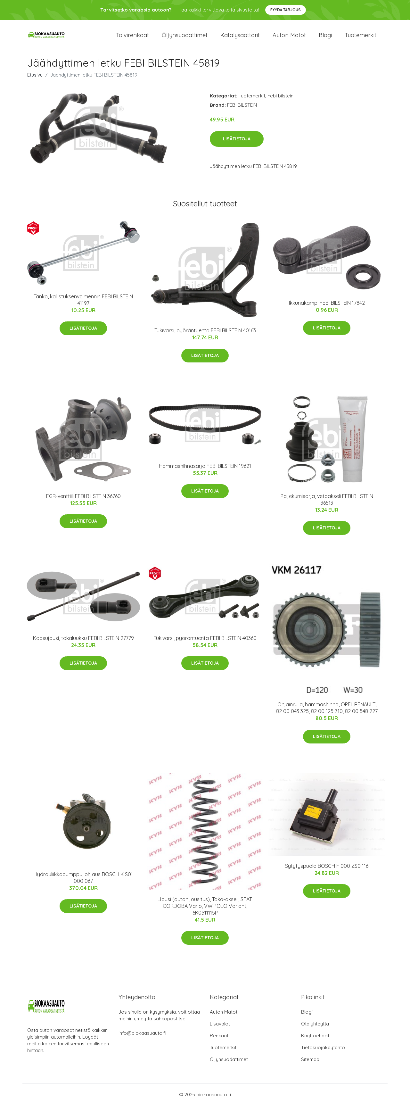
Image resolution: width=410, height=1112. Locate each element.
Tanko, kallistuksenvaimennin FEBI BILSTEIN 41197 (83, 306)
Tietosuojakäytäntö (323, 1054)
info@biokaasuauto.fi (142, 1039)
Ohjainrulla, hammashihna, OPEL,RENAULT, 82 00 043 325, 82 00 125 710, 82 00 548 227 (327, 714)
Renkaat (219, 1042)
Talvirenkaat (132, 38)
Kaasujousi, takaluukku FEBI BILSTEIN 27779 (83, 644)
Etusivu (35, 81)
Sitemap (310, 1066)
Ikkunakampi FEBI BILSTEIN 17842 (327, 309)
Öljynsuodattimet (185, 38)
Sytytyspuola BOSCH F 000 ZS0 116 (326, 872)
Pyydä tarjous (285, 9)
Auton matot (289, 38)
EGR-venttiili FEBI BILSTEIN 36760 (83, 502)
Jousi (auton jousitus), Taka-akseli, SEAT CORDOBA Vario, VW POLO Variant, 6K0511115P (205, 912)
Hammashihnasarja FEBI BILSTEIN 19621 (205, 472)
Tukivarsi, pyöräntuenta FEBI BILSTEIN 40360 (205, 644)
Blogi (325, 38)
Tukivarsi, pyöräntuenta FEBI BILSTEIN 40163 (205, 337)
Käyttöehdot (315, 1042)
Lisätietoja (236, 145)
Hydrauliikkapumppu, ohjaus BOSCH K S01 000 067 (83, 884)
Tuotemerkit (360, 38)
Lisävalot (220, 1030)
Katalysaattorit (240, 38)
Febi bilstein (280, 102)
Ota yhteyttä (315, 1030)
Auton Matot (223, 1018)
